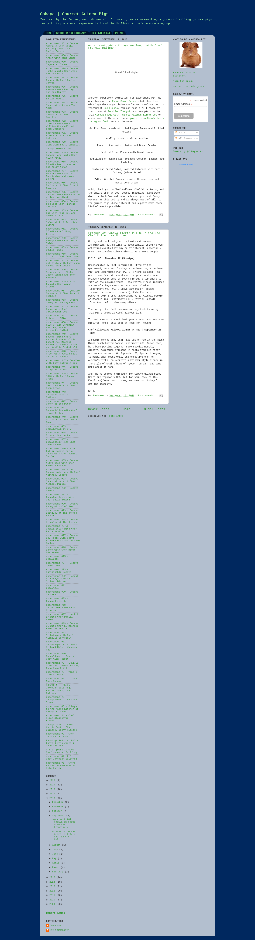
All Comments (185, 138)
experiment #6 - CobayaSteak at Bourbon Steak (61, 699)
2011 (52, 895)
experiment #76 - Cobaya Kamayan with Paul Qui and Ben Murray (62, 89)
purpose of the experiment (71, 33)
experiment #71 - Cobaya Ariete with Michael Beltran (62, 135)
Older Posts (154, 409)
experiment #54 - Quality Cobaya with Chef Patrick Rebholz (63, 293)
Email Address (183, 104)
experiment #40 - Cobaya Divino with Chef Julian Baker (62, 419)
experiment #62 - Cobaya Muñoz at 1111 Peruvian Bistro (62, 222)
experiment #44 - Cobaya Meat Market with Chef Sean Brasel (62, 385)
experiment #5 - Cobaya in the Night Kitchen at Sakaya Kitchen (62, 709)
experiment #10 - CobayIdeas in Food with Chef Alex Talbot (62, 656)
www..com (186, 164)
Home (48, 33)
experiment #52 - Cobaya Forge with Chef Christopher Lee (62, 309)
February (58, 872)
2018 (52, 789)
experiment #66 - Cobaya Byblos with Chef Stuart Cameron (62, 185)
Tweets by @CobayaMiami (188, 151)
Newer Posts (98, 409)
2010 (52, 900)
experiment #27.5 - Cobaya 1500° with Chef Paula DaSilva (61, 528)
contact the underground (189, 86)
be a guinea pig (100, 33)
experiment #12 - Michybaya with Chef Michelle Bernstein (59, 635)
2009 (52, 904)
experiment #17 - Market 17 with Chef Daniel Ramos (62, 617)
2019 (52, 785)
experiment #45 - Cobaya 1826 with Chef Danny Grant (62, 376)
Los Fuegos (111, 108)
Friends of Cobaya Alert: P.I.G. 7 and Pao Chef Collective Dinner (124, 234)
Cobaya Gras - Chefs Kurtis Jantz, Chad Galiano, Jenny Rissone (61, 727)
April (56, 863)
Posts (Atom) (116, 416)
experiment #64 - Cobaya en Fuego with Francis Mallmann (62, 204)
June (55, 854)
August (57, 845)
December (58, 802)
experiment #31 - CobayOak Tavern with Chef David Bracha (60, 497)
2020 (52, 780)
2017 (52, 794)
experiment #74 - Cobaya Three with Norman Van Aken (62, 105)
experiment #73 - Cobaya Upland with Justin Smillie (62, 114)
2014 (52, 882)
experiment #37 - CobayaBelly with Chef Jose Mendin (60, 442)
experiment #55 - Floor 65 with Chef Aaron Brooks (61, 284)
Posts (180, 133)
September (59, 816)
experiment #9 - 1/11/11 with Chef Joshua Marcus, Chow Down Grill (63, 665)
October (57, 811)
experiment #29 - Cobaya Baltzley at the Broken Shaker (62, 513)
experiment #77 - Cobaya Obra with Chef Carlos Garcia (62, 80)
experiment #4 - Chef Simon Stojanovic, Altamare (60, 718)
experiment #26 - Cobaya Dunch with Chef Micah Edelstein (62, 549)
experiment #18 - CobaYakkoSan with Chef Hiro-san (61, 607)
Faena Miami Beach (124, 102)
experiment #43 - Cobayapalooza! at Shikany (58, 394)
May (55, 858)
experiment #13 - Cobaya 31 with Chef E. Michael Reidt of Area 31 (62, 626)
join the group (183, 81)
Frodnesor (56, 925)
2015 (52, 877)
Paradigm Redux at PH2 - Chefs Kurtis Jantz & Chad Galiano (62, 743)
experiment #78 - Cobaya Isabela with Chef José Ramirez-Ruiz (62, 71)
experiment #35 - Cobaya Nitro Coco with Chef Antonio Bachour (62, 463)
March (56, 867)
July (55, 850)
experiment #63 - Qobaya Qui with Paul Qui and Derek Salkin (62, 213)
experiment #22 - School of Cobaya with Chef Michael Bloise (62, 578)
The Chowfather (59, 930)
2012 (52, 891)
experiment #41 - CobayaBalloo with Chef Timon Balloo (61, 410)
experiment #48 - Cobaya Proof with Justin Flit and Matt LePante (62, 353)
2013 (52, 886)
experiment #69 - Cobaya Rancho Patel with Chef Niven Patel (62, 155)
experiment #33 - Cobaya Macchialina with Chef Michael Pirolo (62, 481)
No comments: (147, 215)
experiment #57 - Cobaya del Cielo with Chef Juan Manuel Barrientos (63, 263)
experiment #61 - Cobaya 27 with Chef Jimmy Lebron (62, 231)
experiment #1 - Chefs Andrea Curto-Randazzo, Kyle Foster (61, 765)
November (58, 807)
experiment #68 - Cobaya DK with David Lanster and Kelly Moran (62, 164)
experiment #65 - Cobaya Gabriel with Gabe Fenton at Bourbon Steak (63, 194)
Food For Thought (119, 112)
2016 (52, 798)
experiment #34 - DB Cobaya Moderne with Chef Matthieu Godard (63, 472)
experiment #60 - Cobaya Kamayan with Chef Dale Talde (62, 240)
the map (119, 33)
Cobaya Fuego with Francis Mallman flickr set (126, 115)
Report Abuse (55, 913)
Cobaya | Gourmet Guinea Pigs (74, 14)
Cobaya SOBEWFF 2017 (59, 149)
